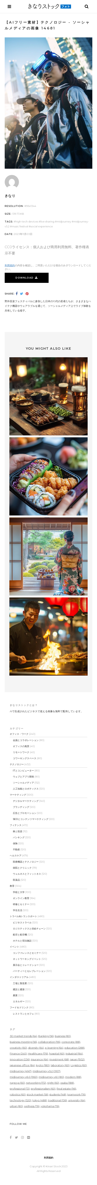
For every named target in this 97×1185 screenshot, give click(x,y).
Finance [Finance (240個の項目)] (18, 1053)
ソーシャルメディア (23, 782)
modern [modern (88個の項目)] (73, 1076)
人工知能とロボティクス (26, 788)
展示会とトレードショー (26, 965)
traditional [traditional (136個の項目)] (57, 1100)
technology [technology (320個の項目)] (20, 1100)
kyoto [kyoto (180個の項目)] (43, 1065)
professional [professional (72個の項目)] (20, 1088)
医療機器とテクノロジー (26, 861)
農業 (15, 995)
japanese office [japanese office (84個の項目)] (22, 1065)
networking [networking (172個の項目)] (36, 1082)
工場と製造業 (20, 983)
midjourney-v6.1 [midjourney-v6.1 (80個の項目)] (51, 1076)
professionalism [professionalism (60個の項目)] (43, 1088)
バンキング (19, 837)
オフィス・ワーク (19, 733)
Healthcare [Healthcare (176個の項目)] (38, 1053)
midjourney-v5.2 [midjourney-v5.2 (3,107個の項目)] (46, 1071)
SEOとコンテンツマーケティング (30, 819)
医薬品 (16, 879)
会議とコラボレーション (26, 740)
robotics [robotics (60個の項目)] (18, 1094)
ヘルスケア (15, 855)
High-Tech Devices (26, 221)
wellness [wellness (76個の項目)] (31, 1106)
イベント (14, 946)
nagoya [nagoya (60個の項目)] (17, 1082)
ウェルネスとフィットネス (27, 873)
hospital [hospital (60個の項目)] (56, 1053)
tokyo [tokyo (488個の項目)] (39, 1100)
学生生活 (17, 910)
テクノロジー (17, 764)
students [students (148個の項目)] (57, 1094)
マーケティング (18, 794)
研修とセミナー (21, 904)
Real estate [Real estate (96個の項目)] (66, 1088)
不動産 (16, 849)
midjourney (64, 221)
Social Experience (41, 226)
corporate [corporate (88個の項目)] (70, 1041)
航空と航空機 (20, 934)
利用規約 (10, 265)
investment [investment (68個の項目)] (59, 1059)
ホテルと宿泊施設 (22, 940)
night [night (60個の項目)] (53, 1082)
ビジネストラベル (22, 922)
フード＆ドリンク (19, 1007)
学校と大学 (19, 892)
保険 (15, 843)
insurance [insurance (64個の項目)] (39, 1059)
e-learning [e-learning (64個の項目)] (54, 1047)
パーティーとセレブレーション (29, 971)
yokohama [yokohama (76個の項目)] (50, 1106)
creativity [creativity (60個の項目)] (18, 1047)
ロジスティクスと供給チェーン (29, 928)
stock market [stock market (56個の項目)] (37, 1094)
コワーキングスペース (24, 758)
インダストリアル (19, 977)
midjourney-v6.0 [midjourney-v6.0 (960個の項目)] (23, 1076)
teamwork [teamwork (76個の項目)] (76, 1094)
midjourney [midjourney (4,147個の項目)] (20, 1071)
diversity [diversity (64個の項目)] (36, 1047)
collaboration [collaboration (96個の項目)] (49, 1041)
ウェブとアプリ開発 (23, 776)
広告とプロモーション (24, 813)
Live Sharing (47, 221)
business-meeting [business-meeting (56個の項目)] (23, 1041)
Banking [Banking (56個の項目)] (46, 1036)
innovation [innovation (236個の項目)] (20, 1059)
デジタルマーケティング (26, 800)
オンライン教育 (21, 898)
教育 (12, 885)
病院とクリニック (22, 867)
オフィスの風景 (21, 746)
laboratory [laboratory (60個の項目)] (60, 1065)
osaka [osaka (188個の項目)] (67, 1082)
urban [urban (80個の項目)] (16, 1106)
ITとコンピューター (23, 770)
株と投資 (17, 831)
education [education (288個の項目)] (74, 1047)
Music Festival (20, 226)
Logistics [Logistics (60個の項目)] (79, 1065)
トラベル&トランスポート (23, 916)
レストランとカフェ (23, 1013)
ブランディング (21, 807)
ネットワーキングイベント (27, 958)
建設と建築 (19, 989)
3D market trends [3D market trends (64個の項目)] (23, 1036)
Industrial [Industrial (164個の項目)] (74, 1053)
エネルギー (19, 1001)
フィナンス (15, 825)
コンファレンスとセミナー (27, 952)
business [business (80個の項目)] (63, 1036)
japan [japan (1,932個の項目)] (77, 1059)
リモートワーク (21, 752)
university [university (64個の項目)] (76, 1100)
